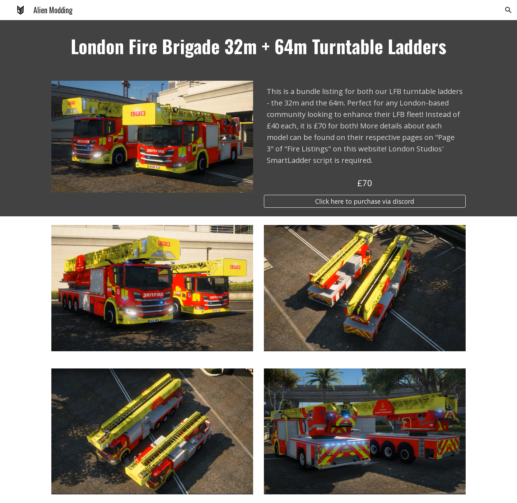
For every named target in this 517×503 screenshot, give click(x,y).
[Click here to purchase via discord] (364, 201)
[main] (258, 46)
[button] (508, 10)
